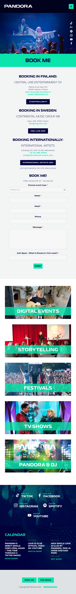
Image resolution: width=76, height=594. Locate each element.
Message (38, 227)
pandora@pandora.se (38, 94)
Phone (38, 216)
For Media (45, 580)
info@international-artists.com (38, 155)
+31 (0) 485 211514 (38, 153)
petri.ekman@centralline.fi (38, 92)
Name (38, 196)
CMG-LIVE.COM (38, 131)
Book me (29, 580)
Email (38, 206)
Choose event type (38, 185)
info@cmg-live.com (38, 123)
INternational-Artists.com (38, 162)
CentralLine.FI (39, 102)
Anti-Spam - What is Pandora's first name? (38, 253)
